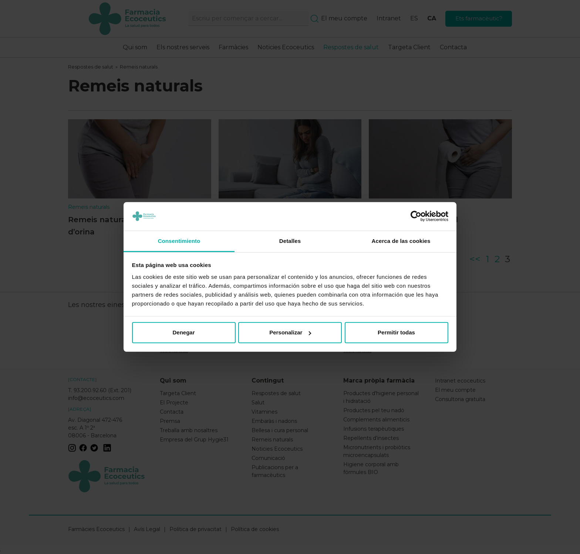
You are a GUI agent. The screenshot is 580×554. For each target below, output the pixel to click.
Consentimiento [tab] (179, 241)
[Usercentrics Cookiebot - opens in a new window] (416, 216)
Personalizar (290, 332)
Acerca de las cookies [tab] (401, 241)
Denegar (183, 332)
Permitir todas (396, 332)
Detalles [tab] (290, 241)
